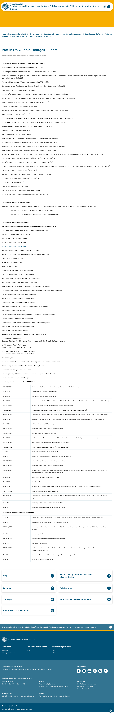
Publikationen (66, 589)
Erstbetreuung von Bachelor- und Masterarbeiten (76, 577)
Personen (17, 38)
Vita (5, 577)
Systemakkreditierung (27, 698)
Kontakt (49, 671)
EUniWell (12, 686)
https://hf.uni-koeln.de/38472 (41, 629)
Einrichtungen (36, 35)
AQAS (16, 698)
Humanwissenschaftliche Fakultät (15, 35)
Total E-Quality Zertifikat (47, 686)
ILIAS (53, 652)
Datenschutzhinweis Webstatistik (21, 711)
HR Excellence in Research (85, 690)
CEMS (4, 698)
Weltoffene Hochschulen (85, 688)
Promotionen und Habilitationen (75, 601)
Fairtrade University (45, 698)
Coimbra (4, 686)
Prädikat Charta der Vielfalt (48, 688)
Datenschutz (6, 671)
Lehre (48, 38)
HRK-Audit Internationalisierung (87, 686)
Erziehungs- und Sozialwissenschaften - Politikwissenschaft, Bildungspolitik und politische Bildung (54, 7)
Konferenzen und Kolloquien (16, 612)
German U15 (21, 686)
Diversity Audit (63, 688)
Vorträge (7, 601)
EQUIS (10, 698)
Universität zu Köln (16, 4)
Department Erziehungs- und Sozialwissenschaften (64, 35)
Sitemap (33, 671)
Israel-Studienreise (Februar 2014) (14, 248)
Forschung (8, 589)
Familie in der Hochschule (62, 698)
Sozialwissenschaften (94, 35)
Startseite (5, 652)
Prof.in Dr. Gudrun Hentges (34, 38)
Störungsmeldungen (8, 654)
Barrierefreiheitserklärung (20, 671)
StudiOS (29, 652)
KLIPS (53, 654)
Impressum (41, 671)
